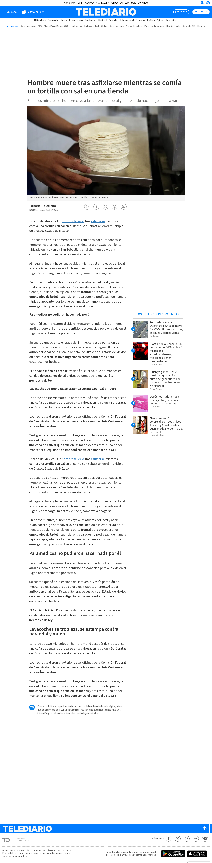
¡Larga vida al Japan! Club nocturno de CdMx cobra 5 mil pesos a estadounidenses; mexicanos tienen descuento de (166, 352)
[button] (87, 207)
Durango (143, 3)
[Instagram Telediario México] (187, 839)
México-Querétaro (134, 26)
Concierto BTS (188, 26)
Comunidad (53, 20)
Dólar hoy (201, 26)
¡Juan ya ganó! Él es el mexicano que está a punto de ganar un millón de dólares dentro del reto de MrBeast (166, 379)
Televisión (171, 20)
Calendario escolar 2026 (31, 26)
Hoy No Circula (173, 26)
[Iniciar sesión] (202, 2)
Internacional (127, 20)
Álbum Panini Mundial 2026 (56, 26)
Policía (64, 20)
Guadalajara (92, 3)
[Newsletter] (208, 3)
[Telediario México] (106, 12)
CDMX (67, 3)
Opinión (160, 20)
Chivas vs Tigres (116, 26)
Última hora (40, 20)
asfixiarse (98, 221)
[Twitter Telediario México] (178, 839)
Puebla (114, 3)
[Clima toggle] (31, 11)
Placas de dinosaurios (154, 26)
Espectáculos (76, 20)
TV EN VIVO (182, 11)
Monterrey (77, 3)
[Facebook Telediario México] (168, 839)
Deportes (114, 20)
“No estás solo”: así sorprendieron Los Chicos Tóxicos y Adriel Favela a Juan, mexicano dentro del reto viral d (166, 425)
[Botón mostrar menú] (10, 12)
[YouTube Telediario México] (205, 839)
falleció (79, 221)
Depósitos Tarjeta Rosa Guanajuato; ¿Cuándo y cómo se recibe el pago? (164, 400)
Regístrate (201, 11)
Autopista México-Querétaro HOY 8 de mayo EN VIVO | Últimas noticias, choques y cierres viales (166, 327)
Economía (140, 20)
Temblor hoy (76, 26)
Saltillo (124, 3)
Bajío (133, 3)
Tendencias (91, 20)
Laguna (105, 3)
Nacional (102, 20)
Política (151, 20)
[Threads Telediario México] (196, 839)
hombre (68, 221)
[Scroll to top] (205, 828)
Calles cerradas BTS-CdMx (95, 26)
